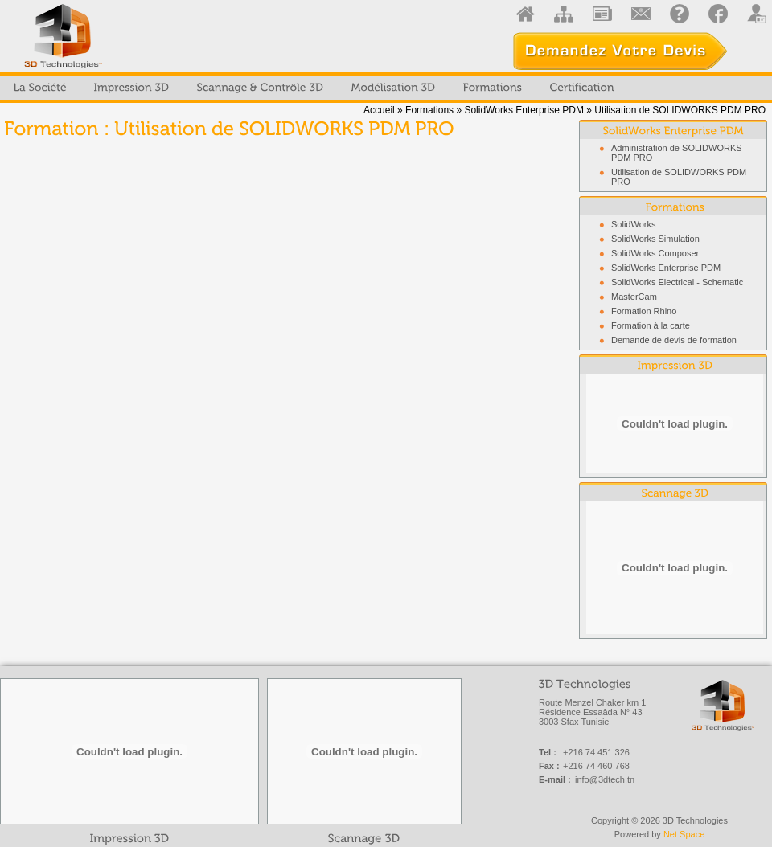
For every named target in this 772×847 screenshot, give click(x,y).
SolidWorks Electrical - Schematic (677, 282)
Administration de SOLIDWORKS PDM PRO (676, 152)
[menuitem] (40, 88)
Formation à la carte (650, 325)
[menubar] (314, 88)
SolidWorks (633, 224)
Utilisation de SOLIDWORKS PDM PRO (678, 176)
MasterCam (634, 296)
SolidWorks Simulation (655, 238)
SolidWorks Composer (655, 253)
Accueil (379, 110)
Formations (429, 110)
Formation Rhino (643, 311)
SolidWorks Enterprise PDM (525, 110)
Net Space (683, 834)
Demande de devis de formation (674, 340)
